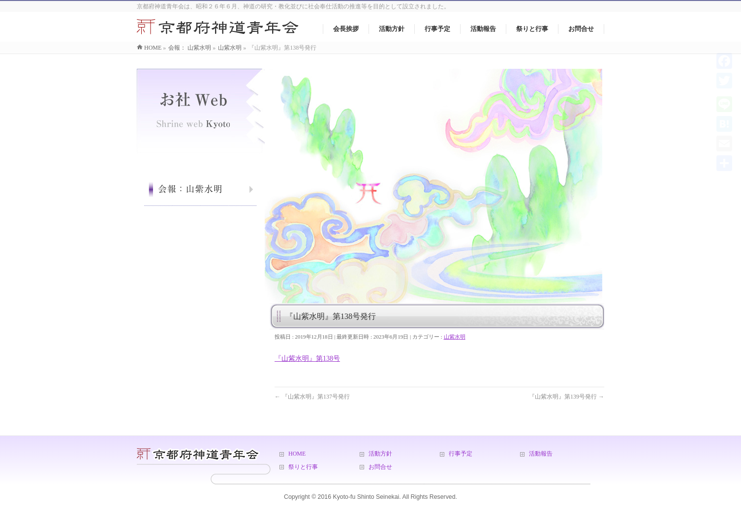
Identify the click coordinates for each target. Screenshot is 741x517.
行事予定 (460, 453)
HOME (297, 453)
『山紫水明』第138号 (307, 358)
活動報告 (541, 453)
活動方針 (380, 453)
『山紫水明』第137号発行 (312, 396)
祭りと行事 (303, 466)
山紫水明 (454, 337)
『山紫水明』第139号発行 (566, 396)
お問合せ (380, 466)
